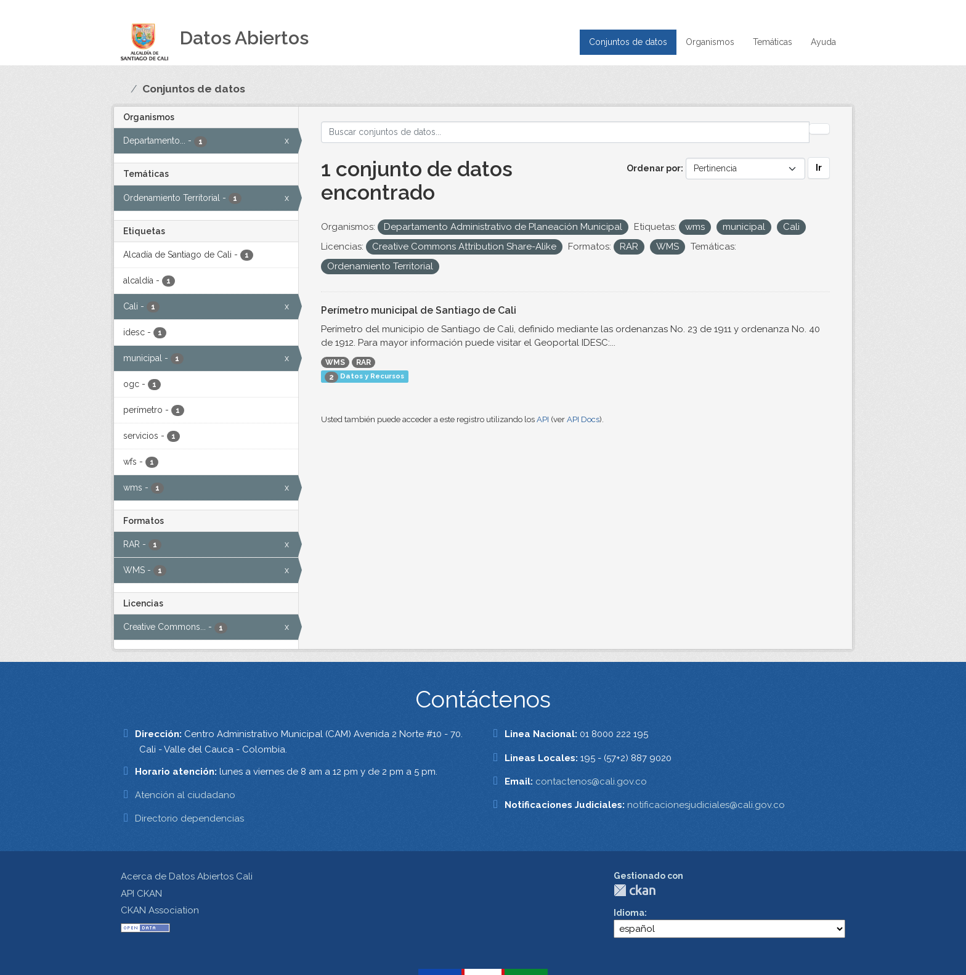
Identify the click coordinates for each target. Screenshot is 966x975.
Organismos (710, 42)
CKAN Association (160, 910)
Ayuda (823, 42)
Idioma (629, 913)
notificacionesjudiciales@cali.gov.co (706, 804)
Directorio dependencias (189, 818)
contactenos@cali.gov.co (591, 781)
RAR (363, 362)
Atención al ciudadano (185, 795)
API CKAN (141, 893)
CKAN (635, 890)
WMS (335, 362)
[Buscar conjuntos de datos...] (565, 132)
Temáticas (772, 42)
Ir (819, 168)
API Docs (583, 419)
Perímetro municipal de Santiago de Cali (418, 310)
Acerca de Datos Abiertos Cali (187, 876)
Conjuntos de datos (628, 42)
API (543, 419)
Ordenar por (654, 168)
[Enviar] (819, 128)
